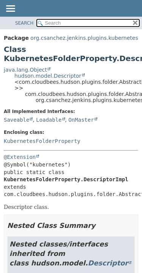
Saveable (16, 120)
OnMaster (81, 120)
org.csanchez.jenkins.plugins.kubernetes (84, 38)
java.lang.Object (25, 70)
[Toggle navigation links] (10, 9)
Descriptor (108, 263)
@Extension (20, 157)
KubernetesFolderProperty (42, 141)
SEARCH (24, 23)
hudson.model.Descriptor (47, 76)
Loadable (48, 120)
